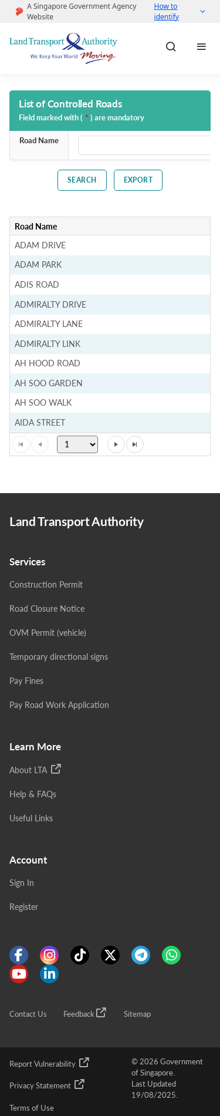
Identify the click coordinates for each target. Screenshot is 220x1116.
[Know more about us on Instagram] (49, 955)
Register (23, 907)
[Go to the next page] (116, 444)
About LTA (35, 769)
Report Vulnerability (49, 1062)
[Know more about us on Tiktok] (79, 955)
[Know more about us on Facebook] (18, 955)
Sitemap (137, 1014)
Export (138, 180)
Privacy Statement (47, 1084)
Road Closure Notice (46, 608)
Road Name (39, 140)
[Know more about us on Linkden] (49, 974)
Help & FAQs (32, 794)
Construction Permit (46, 584)
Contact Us (28, 1014)
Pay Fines (26, 681)
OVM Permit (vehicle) (47, 633)
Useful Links (31, 818)
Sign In (21, 883)
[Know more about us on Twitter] (110, 955)
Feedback (85, 1013)
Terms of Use (31, 1108)
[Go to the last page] (135, 444)
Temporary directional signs (58, 657)
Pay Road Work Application (59, 705)
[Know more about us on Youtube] (18, 974)
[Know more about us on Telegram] (140, 955)
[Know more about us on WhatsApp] (171, 955)
